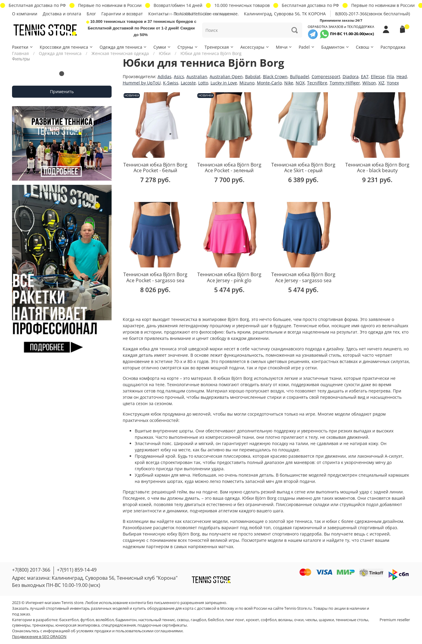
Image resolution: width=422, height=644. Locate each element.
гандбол (198, 619)
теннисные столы (352, 619)
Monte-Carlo (269, 83)
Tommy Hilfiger (345, 83)
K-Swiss (170, 83)
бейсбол (215, 619)
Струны (187, 47)
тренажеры (43, 625)
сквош (183, 619)
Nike (288, 83)
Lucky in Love (224, 83)
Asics (179, 76)
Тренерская (219, 47)
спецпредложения (118, 625)
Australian (196, 76)
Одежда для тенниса (123, 47)
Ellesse (378, 76)
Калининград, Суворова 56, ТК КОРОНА (285, 14)
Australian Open (226, 76)
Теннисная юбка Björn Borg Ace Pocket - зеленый (229, 167)
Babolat (252, 76)
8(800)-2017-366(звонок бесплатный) (372, 14)
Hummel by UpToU (142, 83)
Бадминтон (335, 47)
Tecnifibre (317, 83)
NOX (300, 83)
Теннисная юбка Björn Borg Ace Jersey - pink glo (229, 277)
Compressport (326, 76)
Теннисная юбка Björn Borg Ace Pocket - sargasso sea (155, 277)
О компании (24, 14)
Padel (307, 47)
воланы (285, 619)
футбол (87, 619)
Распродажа (392, 47)
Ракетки (22, 47)
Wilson (369, 83)
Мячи (284, 47)
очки (298, 619)
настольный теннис (156, 619)
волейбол (105, 619)
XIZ (381, 83)
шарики (326, 619)
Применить (62, 91)
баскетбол (69, 619)
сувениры (21, 625)
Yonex (393, 83)
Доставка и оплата (62, 14)
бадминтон (126, 619)
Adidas (164, 76)
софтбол (268, 619)
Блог (91, 14)
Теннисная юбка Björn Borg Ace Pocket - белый (155, 167)
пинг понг (234, 619)
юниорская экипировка (77, 625)
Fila (390, 76)
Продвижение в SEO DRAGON (39, 636)
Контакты (158, 14)
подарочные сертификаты (162, 625)
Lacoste (188, 83)
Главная (20, 53)
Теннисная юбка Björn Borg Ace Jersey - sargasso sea (303, 277)
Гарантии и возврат (122, 14)
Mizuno (246, 83)
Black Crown (275, 76)
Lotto (203, 83)
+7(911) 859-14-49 (77, 569)
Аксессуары (255, 47)
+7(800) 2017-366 (31, 569)
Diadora (351, 76)
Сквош (365, 47)
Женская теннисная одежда (120, 53)
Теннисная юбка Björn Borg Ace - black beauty (377, 167)
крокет (252, 619)
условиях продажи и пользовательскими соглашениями (129, 630)
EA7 (364, 76)
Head (401, 76)
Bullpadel (299, 76)
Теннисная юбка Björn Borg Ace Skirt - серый (303, 167)
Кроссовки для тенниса (66, 47)
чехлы (311, 619)
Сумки (162, 47)
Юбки (165, 53)
